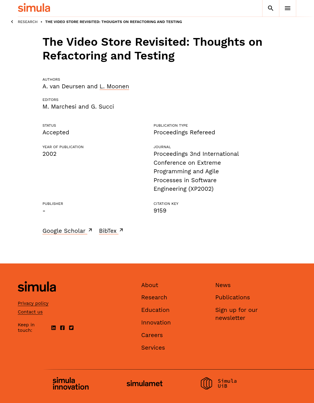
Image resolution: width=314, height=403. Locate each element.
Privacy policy (33, 303)
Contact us (30, 312)
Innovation (156, 322)
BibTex (111, 230)
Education (155, 309)
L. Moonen (114, 86)
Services (153, 347)
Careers (152, 335)
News (223, 285)
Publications (232, 297)
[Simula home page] (37, 296)
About (150, 285)
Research (28, 22)
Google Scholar (68, 230)
